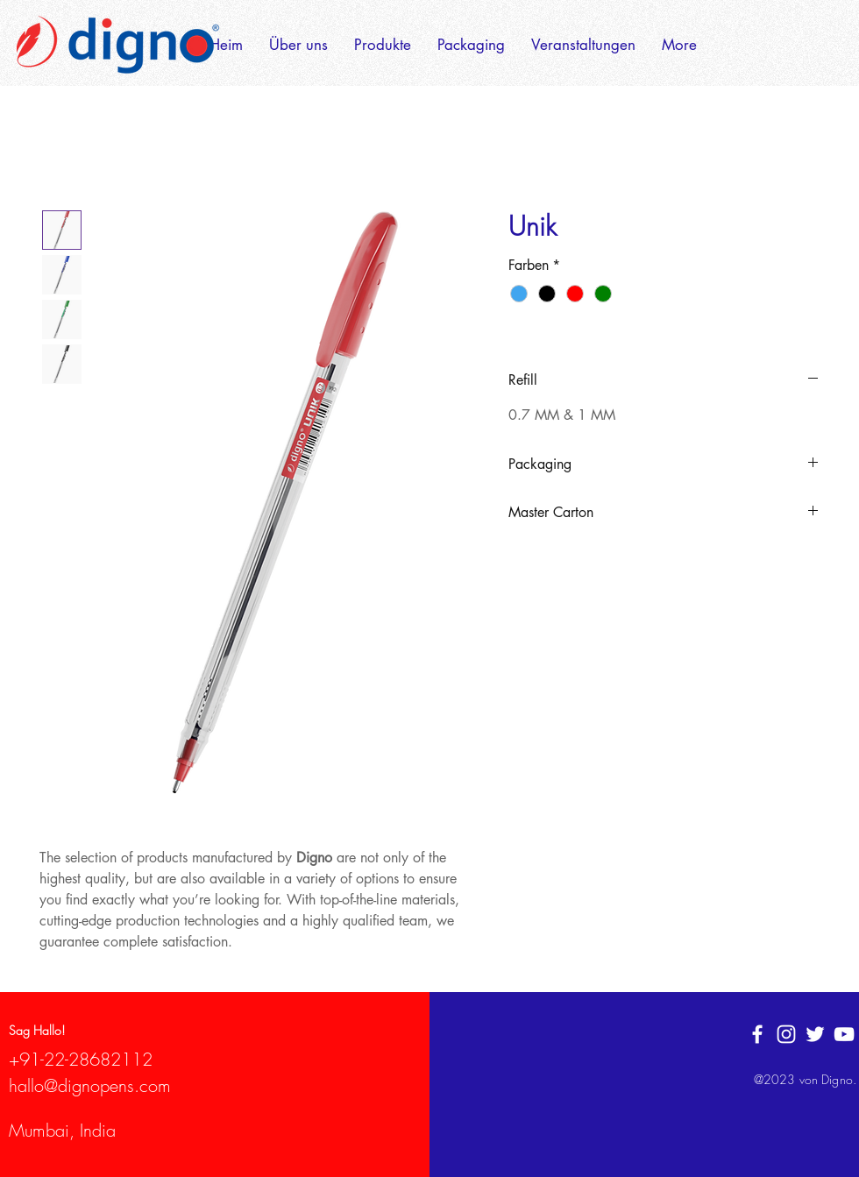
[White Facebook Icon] (757, 1034)
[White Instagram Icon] (786, 1034)
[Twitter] (815, 1034)
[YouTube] (844, 1034)
